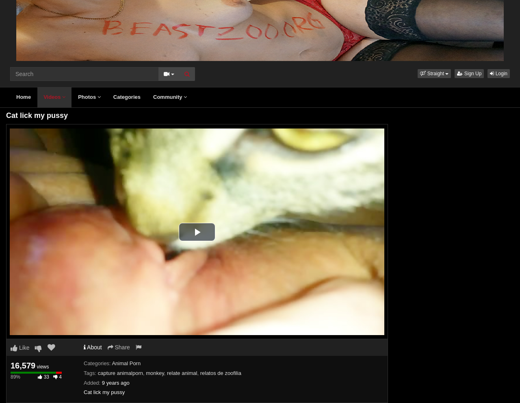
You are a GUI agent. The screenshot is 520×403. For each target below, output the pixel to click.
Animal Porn (126, 363)
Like (20, 347)
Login (498, 73)
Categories (127, 97)
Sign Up (469, 73)
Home (23, 97)
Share (119, 347)
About (93, 347)
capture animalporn (120, 373)
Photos (89, 97)
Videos (54, 97)
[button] (434, 73)
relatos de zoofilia (220, 373)
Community (170, 97)
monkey (155, 373)
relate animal (182, 373)
